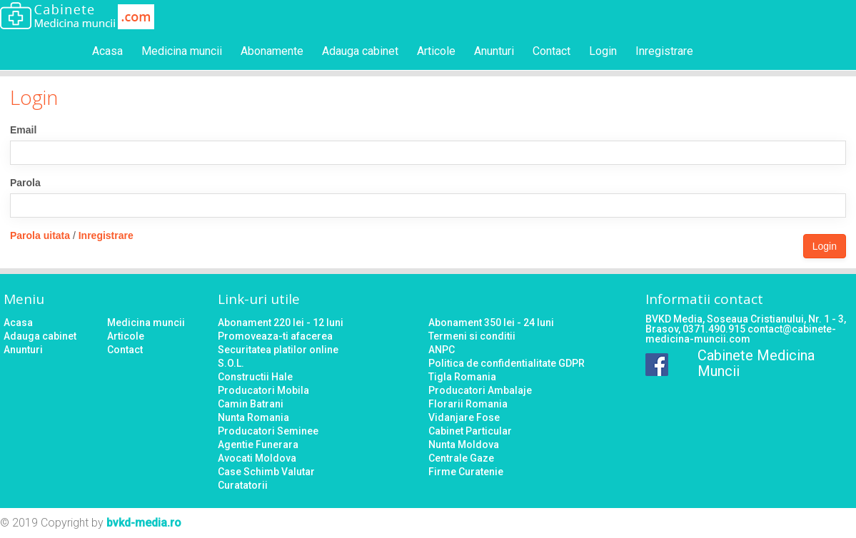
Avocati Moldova (257, 458)
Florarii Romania (468, 404)
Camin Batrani (250, 404)
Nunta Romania (253, 417)
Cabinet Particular (470, 431)
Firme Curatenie (465, 472)
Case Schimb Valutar (266, 472)
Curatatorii (243, 485)
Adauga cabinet (360, 51)
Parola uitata (40, 235)
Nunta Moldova (463, 445)
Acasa (107, 51)
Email (23, 130)
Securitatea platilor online (278, 350)
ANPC (441, 350)
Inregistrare (664, 51)
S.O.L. (231, 363)
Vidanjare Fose (464, 417)
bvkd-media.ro (143, 522)
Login (603, 51)
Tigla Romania (462, 377)
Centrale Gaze (461, 458)
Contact (551, 51)
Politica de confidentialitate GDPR (506, 363)
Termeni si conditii (471, 336)
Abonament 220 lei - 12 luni (280, 323)
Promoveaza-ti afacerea (275, 336)
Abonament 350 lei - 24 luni (491, 323)
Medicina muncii (181, 51)
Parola (25, 182)
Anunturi (494, 51)
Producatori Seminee (268, 431)
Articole (436, 51)
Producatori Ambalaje (480, 390)
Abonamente (272, 51)
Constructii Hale (255, 377)
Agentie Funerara (258, 445)
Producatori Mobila (263, 390)
